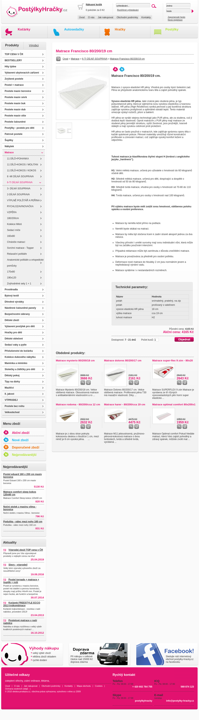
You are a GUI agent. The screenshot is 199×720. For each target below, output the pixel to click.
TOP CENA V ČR (14, 54)
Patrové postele (13, 134)
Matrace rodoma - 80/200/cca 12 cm (78, 404)
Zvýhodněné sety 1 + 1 (19, 283)
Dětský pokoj (12, 375)
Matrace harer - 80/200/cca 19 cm (124, 404)
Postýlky (172, 29)
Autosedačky (74, 29)
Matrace (9, 152)
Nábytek (9, 146)
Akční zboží (20, 432)
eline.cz (71, 691)
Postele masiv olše (15, 115)
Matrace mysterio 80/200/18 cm (75, 360)
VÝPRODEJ (11, 400)
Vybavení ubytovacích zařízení (22, 72)
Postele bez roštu (14, 406)
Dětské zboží (12, 320)
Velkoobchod (12, 412)
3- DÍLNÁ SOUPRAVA (19, 188)
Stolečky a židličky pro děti (20, 369)
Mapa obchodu (84, 686)
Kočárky (24, 29)
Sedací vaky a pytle (16, 344)
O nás (91, 17)
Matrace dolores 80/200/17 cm (122, 360)
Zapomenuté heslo (176, 17)
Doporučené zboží (25, 447)
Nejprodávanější (24, 454)
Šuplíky (9, 140)
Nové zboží (20, 440)
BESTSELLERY (13, 60)
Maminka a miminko (16, 363)
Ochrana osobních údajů (16, 689)
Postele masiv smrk (16, 97)
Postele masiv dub (15, 109)
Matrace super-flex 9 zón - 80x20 (172, 360)
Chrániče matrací (16, 242)
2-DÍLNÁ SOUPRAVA (18, 194)
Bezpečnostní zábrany (17, 314)
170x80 (11, 271)
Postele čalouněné (15, 121)
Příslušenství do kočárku (19, 351)
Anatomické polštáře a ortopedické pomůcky (25, 262)
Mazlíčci (9, 387)
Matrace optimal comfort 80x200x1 (174, 404)
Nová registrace (175, 20)
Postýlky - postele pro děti (19, 128)
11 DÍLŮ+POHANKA (18, 158)
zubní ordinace (32, 680)
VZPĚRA (12, 212)
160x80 (11, 236)
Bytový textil (12, 295)
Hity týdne (10, 66)
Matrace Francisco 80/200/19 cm (127, 58)
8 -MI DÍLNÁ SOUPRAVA (20, 176)
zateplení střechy (14, 680)
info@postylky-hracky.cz (180, 700)
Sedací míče (13, 230)
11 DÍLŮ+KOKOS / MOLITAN (22, 164)
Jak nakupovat (105, 17)
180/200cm (13, 218)
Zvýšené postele (14, 78)
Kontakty (146, 17)
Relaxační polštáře (17, 253)
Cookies (99, 686)
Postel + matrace (14, 85)
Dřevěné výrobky (14, 301)
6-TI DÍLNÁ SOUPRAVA (20, 182)
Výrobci (34, 45)
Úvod (82, 17)
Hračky (120, 29)
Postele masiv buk (15, 103)
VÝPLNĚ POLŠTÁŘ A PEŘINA (23, 200)
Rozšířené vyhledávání (127, 10)
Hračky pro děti (13, 332)
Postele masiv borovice (18, 91)
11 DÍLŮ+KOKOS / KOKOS (21, 170)
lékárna (45, 680)
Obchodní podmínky (127, 17)
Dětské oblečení (14, 338)
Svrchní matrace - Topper (20, 248)
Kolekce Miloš (14, 224)
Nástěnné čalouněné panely (20, 308)
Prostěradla (11, 289)
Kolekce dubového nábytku (20, 357)
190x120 (11, 277)
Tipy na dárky (12, 381)
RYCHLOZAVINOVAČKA (20, 206)
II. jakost (9, 393)
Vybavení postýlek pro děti (20, 326)
